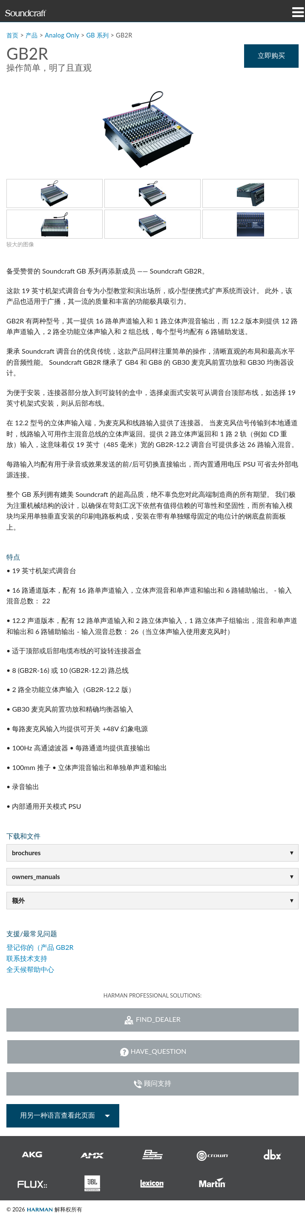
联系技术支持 (26, 958)
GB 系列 (97, 35)
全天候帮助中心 (30, 969)
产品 (32, 35)
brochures (26, 852)
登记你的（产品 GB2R (39, 947)
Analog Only (62, 35)
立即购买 (271, 55)
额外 (18, 900)
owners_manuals (36, 876)
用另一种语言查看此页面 (57, 1115)
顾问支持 (152, 1083)
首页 (12, 35)
